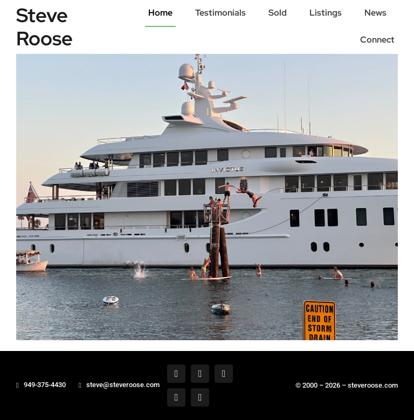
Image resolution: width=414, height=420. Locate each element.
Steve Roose (44, 26)
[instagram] (224, 373)
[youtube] (200, 397)
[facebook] (176, 373)
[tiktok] (176, 397)
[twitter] (200, 373)
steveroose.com (373, 385)
